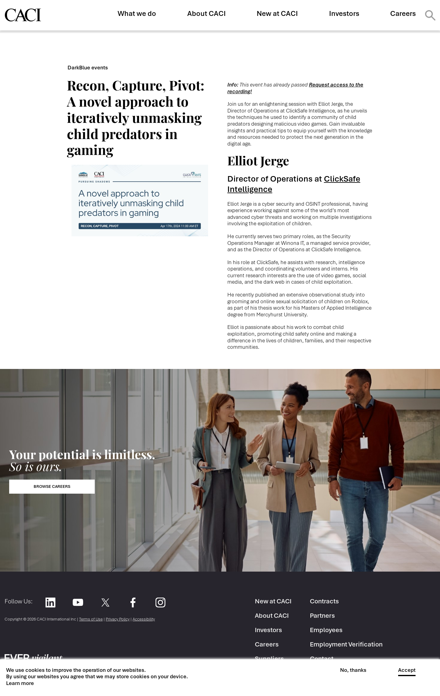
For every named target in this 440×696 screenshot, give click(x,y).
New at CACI (277, 13)
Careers (403, 13)
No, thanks (353, 670)
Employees (326, 630)
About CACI (206, 13)
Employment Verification (346, 644)
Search (430, 15)
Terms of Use (91, 619)
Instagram (160, 602)
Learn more (20, 683)
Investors (344, 13)
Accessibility (144, 619)
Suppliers (269, 658)
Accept (407, 670)
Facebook (133, 602)
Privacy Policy (118, 619)
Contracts (324, 601)
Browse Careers (52, 486)
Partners (322, 615)
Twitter (105, 602)
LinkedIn (50, 602)
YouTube (78, 602)
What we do (137, 13)
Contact (321, 658)
